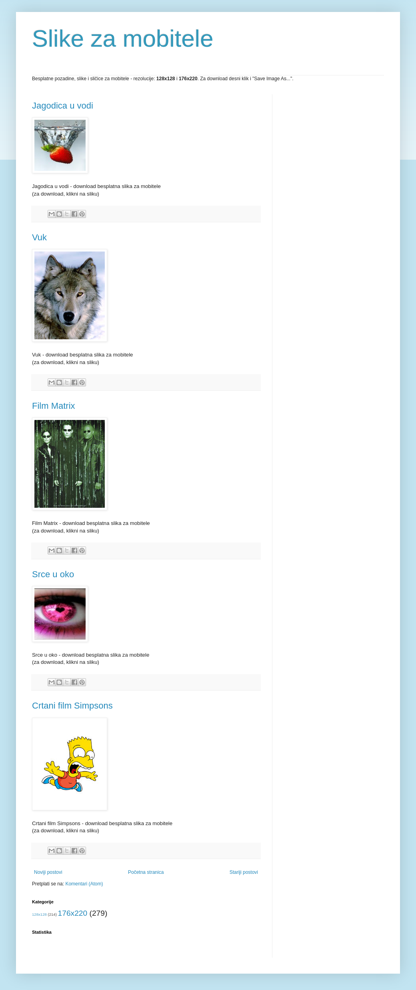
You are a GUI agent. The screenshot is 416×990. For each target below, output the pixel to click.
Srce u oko (53, 574)
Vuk (39, 237)
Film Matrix (53, 406)
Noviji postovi (48, 872)
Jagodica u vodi (62, 106)
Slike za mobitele (123, 38)
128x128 (39, 914)
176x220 (73, 913)
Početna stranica (146, 872)
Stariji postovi (244, 872)
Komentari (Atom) (84, 884)
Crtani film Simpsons (72, 706)
